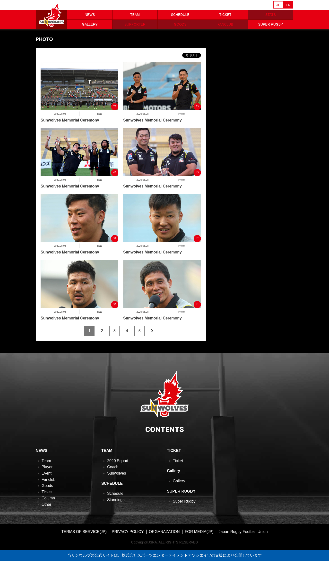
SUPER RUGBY (270, 24)
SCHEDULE (180, 15)
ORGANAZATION (164, 532)
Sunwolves (116, 473)
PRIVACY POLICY (128, 532)
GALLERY (89, 24)
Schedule (115, 493)
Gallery (179, 481)
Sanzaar (82, 5)
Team (46, 461)
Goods (47, 486)
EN (288, 5)
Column (48, 498)
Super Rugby (184, 501)
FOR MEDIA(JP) (199, 532)
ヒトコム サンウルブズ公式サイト (51, 14)
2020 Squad (117, 461)
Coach (112, 467)
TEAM (135, 15)
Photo (99, 113)
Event (47, 473)
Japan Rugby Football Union (243, 532)
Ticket (47, 492)
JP (278, 5)
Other (46, 504)
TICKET (225, 15)
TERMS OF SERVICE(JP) (83, 532)
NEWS (90, 15)
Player (47, 467)
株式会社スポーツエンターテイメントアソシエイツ (166, 555)
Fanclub (48, 479)
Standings (115, 500)
